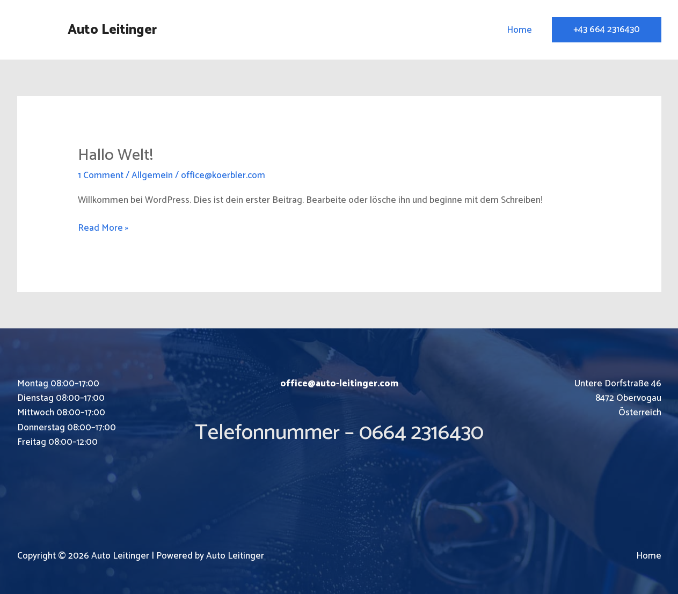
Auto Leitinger (112, 30)
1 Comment (100, 175)
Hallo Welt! (115, 155)
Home (519, 30)
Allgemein (152, 175)
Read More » (103, 228)
